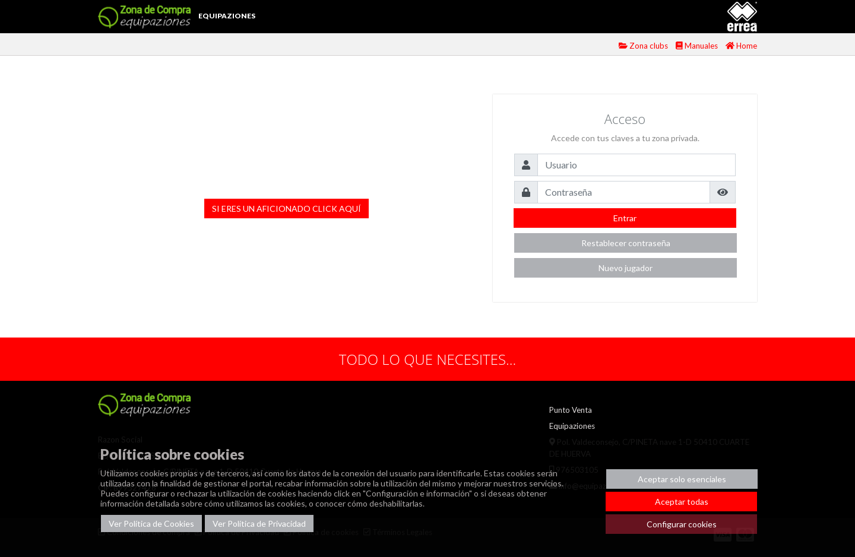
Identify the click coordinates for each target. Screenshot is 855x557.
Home (741, 45)
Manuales (698, 45)
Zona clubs (644, 45)
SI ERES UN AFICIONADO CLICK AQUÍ (286, 208)
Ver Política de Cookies (151, 523)
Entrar (624, 218)
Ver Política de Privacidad (259, 523)
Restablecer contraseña (625, 243)
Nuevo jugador (625, 268)
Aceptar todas (681, 501)
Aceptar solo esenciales (682, 479)
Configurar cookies (682, 524)
